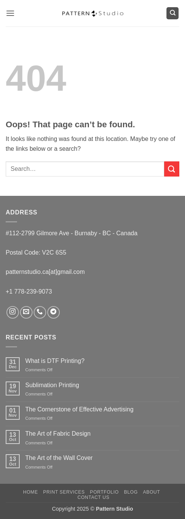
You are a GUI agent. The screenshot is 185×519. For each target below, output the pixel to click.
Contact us (94, 497)
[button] (10, 13)
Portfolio (104, 492)
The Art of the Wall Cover (59, 458)
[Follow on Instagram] (12, 312)
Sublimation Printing (52, 385)
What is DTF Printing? (54, 361)
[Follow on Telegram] (53, 312)
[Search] (172, 13)
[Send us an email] (26, 312)
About (151, 492)
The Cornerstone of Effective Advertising (79, 409)
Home (30, 492)
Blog (131, 492)
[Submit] (171, 168)
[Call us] (40, 312)
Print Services (64, 492)
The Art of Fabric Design (58, 433)
